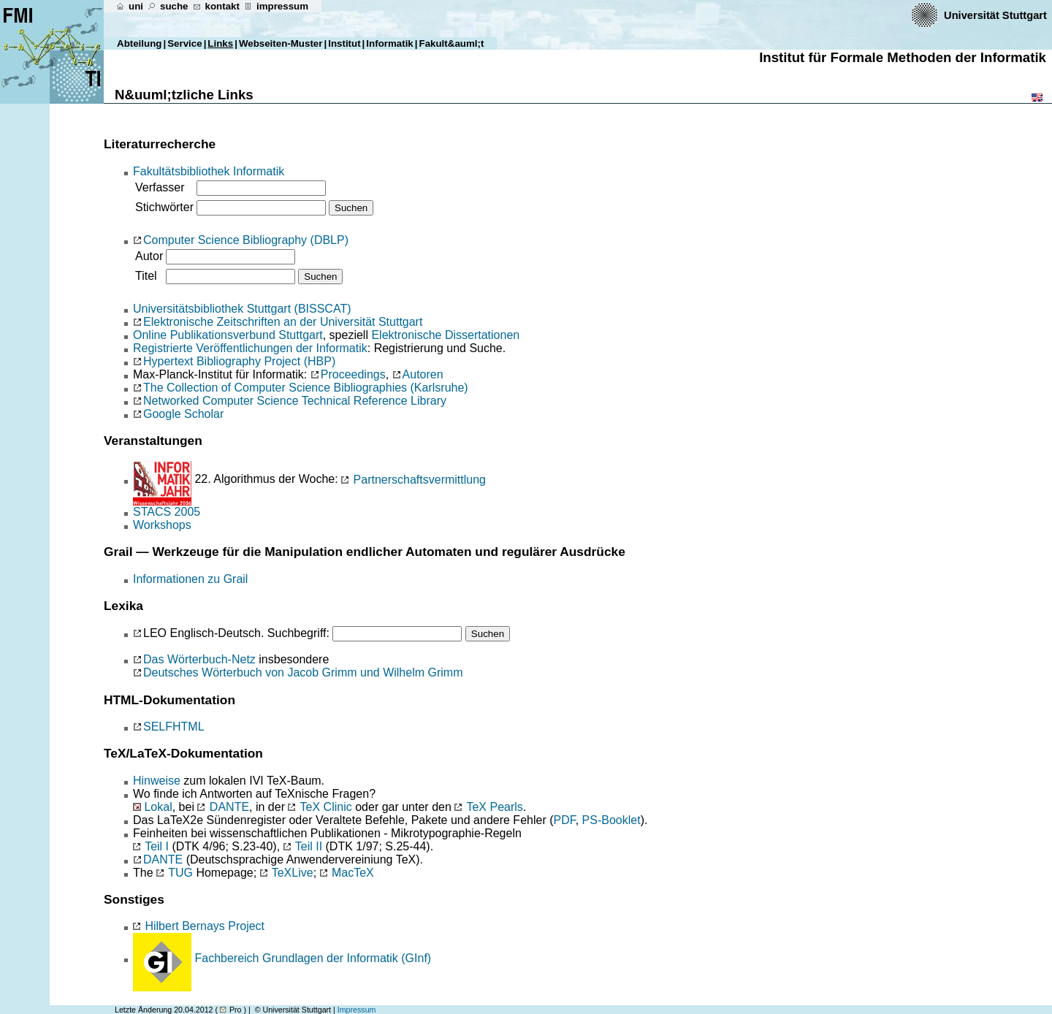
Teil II (308, 846)
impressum (282, 6)
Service (184, 43)
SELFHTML (174, 726)
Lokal (158, 807)
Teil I (157, 846)
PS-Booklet (611, 820)
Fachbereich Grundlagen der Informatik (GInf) (312, 958)
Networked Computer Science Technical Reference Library (294, 400)
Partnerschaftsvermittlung (413, 479)
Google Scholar (183, 414)
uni (136, 6)
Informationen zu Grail (190, 579)
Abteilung (139, 43)
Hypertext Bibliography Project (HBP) (239, 361)
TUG (180, 872)
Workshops (162, 525)
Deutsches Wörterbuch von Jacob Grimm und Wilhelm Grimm (302, 672)
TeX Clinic (326, 807)
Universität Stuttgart (997, 15)
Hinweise (156, 780)
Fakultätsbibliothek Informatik (208, 171)
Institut (344, 43)
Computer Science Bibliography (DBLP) (245, 240)
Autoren (423, 374)
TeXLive (292, 872)
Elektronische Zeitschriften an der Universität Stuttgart (282, 322)
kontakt (222, 6)
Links (220, 43)
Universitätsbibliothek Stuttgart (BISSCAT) (242, 308)
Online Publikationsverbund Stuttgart (228, 335)
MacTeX (353, 872)
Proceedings (353, 374)
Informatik (389, 43)
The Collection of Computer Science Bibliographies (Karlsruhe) (305, 387)
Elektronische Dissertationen (445, 335)
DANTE (229, 807)
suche (174, 6)
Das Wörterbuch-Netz (199, 659)
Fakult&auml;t (451, 43)
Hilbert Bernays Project (198, 926)
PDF (564, 820)
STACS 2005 (166, 512)
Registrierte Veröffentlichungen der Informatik (250, 348)
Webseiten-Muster (281, 43)
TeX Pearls (494, 807)
